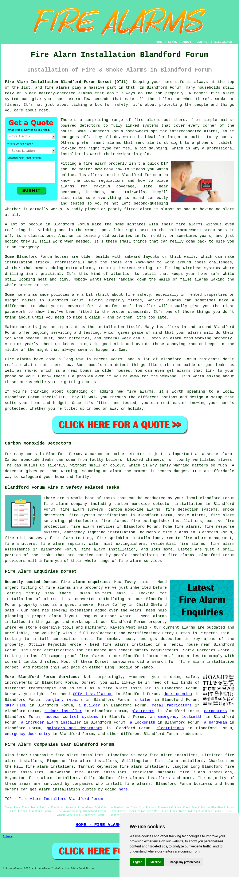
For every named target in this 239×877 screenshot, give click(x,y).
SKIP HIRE (15, 705)
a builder (89, 705)
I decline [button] (155, 862)
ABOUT (187, 42)
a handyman (215, 722)
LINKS (172, 42)
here (123, 789)
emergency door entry (27, 734)
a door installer (63, 711)
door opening (178, 694)
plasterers (143, 711)
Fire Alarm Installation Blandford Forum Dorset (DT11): (67, 82)
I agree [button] (137, 862)
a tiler (142, 700)
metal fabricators (172, 705)
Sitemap (8, 836)
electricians (170, 728)
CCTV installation (93, 694)
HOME (159, 42)
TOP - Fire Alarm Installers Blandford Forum (54, 799)
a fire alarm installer (124, 688)
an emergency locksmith (176, 717)
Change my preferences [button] (184, 862)
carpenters (215, 711)
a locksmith (142, 722)
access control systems (72, 717)
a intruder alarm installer (51, 722)
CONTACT (203, 42)
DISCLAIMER (223, 42)
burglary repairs (64, 700)
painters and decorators (74, 728)
